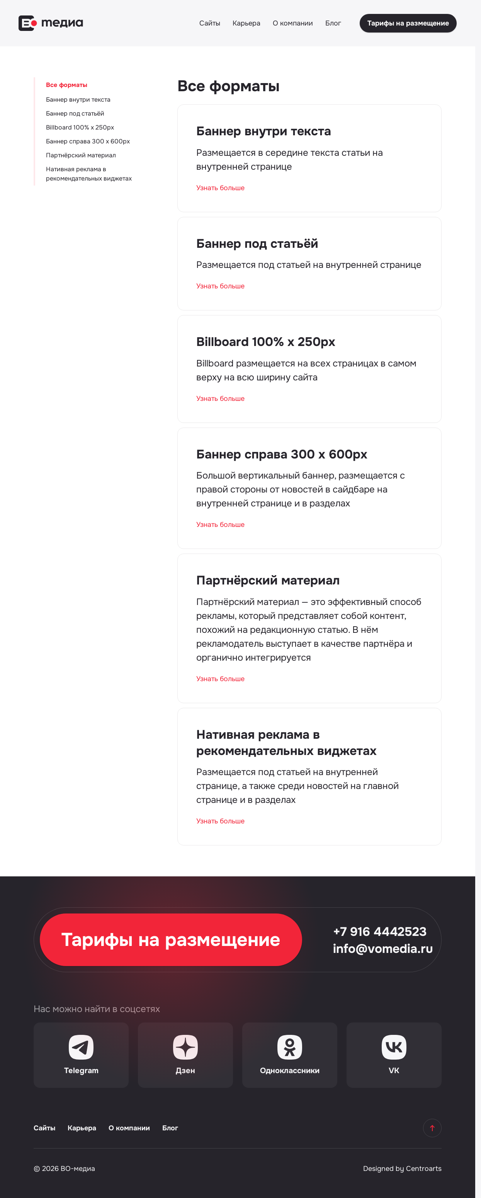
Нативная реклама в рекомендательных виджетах (89, 173)
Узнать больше (220, 188)
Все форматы (66, 85)
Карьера (246, 23)
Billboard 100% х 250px (80, 127)
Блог (333, 23)
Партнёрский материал (81, 155)
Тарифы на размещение (408, 23)
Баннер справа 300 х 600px (88, 141)
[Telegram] (81, 1055)
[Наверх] (432, 1128)
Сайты (209, 23)
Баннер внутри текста (78, 99)
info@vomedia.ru (383, 949)
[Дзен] (185, 1055)
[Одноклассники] (289, 1055)
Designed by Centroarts (402, 1168)
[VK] (394, 1055)
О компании (293, 23)
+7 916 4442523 (380, 932)
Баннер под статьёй (75, 113)
